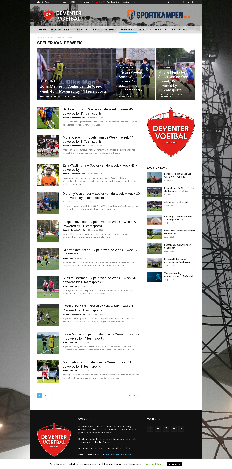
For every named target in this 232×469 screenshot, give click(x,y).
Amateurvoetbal (88, 29)
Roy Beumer (68, 258)
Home (39, 37)
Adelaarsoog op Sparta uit (176, 202)
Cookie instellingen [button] (154, 464)
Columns (110, 29)
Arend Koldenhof (70, 202)
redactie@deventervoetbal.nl (118, 454)
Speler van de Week (48, 81)
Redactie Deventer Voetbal (51, 96)
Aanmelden (84, 2)
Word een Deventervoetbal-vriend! (121, 2)
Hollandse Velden (100, 442)
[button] (169, 2)
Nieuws (43, 29)
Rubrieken (127, 29)
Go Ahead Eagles (62, 29)
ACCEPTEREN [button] (174, 464)
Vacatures (145, 29)
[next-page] (69, 395)
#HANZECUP (161, 29)
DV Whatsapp (179, 29)
